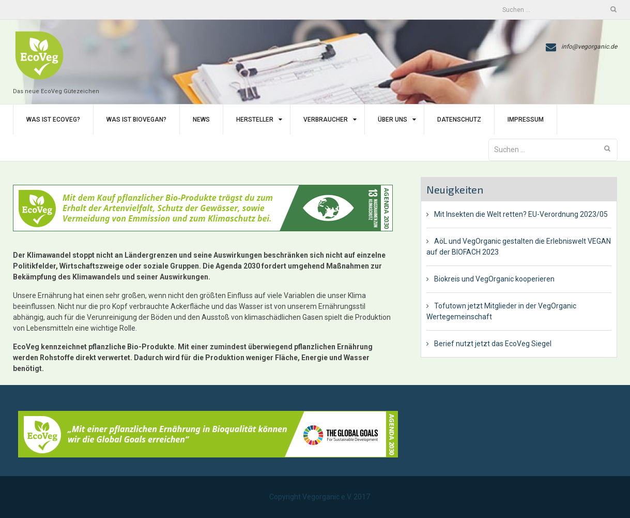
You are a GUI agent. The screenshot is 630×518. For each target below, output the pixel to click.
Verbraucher (325, 119)
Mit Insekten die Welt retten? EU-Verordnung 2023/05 (521, 214)
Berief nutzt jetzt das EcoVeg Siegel (492, 343)
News (201, 119)
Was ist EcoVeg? (53, 119)
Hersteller (254, 119)
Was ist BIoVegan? (136, 119)
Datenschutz (459, 119)
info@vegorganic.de (589, 46)
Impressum (526, 119)
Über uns (392, 119)
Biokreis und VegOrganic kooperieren (494, 279)
